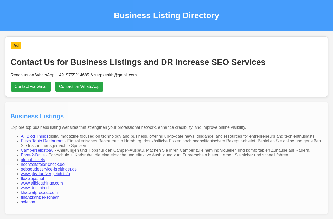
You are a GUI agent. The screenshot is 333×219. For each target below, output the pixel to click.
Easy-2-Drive (33, 155)
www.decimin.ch (36, 188)
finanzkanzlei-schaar (40, 197)
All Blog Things (34, 136)
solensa (28, 202)
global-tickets (33, 159)
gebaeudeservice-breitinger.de (49, 169)
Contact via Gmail (31, 86)
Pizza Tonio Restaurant (42, 141)
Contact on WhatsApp (79, 86)
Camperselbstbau (37, 150)
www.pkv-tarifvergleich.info (45, 174)
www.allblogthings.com (42, 183)
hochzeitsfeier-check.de (43, 164)
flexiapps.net (32, 178)
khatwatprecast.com (39, 192)
